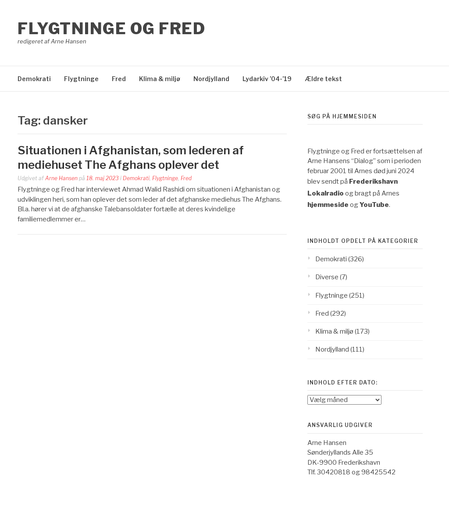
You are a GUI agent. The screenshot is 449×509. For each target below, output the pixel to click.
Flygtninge (81, 78)
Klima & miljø (159, 78)
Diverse (327, 277)
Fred (119, 78)
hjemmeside (328, 205)
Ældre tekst (323, 78)
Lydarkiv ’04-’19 (267, 78)
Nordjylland (211, 78)
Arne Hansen (61, 178)
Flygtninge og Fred (111, 28)
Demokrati (34, 78)
